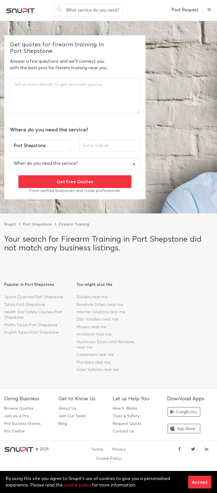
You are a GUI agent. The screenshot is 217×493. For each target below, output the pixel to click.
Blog (62, 423)
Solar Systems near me (98, 369)
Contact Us (123, 431)
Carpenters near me (95, 354)
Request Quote (127, 423)
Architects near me (94, 334)
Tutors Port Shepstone (24, 304)
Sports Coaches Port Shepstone (33, 297)
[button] (209, 10)
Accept (200, 482)
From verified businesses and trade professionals (74, 190)
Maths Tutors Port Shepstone (30, 325)
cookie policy (77, 485)
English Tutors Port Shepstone (31, 332)
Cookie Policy (108, 458)
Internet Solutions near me (101, 312)
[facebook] (179, 449)
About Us (67, 408)
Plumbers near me (93, 362)
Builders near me (92, 297)
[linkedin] (206, 449)
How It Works (125, 408)
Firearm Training (74, 224)
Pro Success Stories (22, 423)
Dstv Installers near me (97, 319)
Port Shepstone (37, 224)
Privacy (119, 449)
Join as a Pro (16, 416)
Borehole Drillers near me (100, 304)
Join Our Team (72, 416)
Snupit (10, 224)
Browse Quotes (18, 408)
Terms (97, 449)
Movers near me (92, 327)
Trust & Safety (126, 416)
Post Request (185, 9)
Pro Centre (14, 431)
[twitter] (193, 449)
